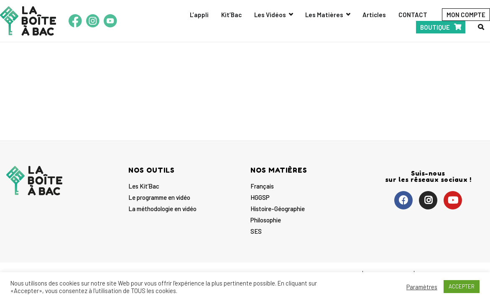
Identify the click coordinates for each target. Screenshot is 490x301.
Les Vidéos (270, 14)
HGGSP (260, 197)
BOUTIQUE (435, 27)
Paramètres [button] (421, 287)
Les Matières (324, 14)
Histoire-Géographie (277, 208)
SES (256, 231)
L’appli (199, 14)
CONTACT (412, 14)
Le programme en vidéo (159, 197)
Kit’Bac (231, 14)
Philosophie (265, 220)
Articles (374, 14)
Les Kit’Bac (143, 186)
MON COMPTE (466, 14)
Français (262, 186)
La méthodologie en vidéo (162, 208)
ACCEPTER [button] (462, 286)
